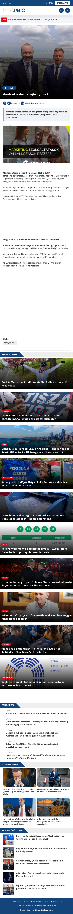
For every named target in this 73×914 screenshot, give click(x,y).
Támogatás (62, 3)
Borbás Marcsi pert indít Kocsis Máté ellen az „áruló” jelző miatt (32, 20)
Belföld (9, 88)
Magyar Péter (10, 342)
